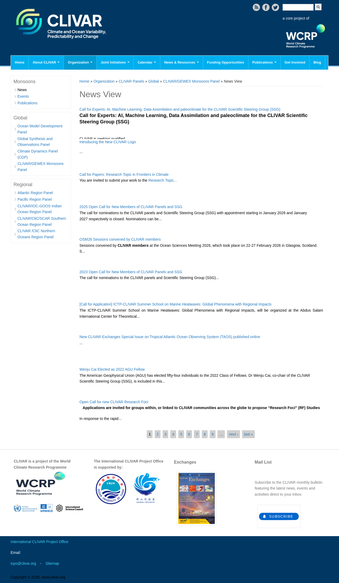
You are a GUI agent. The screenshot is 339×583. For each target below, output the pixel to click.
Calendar (147, 62)
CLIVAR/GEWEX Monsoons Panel (191, 81)
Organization (80, 62)
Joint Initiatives (115, 62)
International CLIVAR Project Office (39, 542)
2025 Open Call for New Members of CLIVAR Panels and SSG (130, 207)
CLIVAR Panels (131, 81)
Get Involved (295, 62)
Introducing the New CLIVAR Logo (107, 142)
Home (19, 62)
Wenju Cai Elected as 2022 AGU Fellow (112, 369)
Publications (264, 62)
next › (233, 434)
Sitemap (52, 563)
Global (153, 81)
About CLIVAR (46, 62)
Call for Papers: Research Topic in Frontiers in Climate (124, 174)
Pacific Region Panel (34, 199)
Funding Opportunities (225, 62)
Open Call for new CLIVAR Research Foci (113, 402)
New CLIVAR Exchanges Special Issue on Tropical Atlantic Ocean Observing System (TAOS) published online (169, 337)
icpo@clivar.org (23, 563)
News (22, 90)
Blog (317, 62)
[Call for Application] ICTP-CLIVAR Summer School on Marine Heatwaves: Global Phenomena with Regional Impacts (175, 304)
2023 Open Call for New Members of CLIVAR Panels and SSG (130, 272)
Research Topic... (162, 180)
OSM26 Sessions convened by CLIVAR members (120, 239)
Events (23, 96)
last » (248, 434)
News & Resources (181, 62)
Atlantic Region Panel (35, 193)
